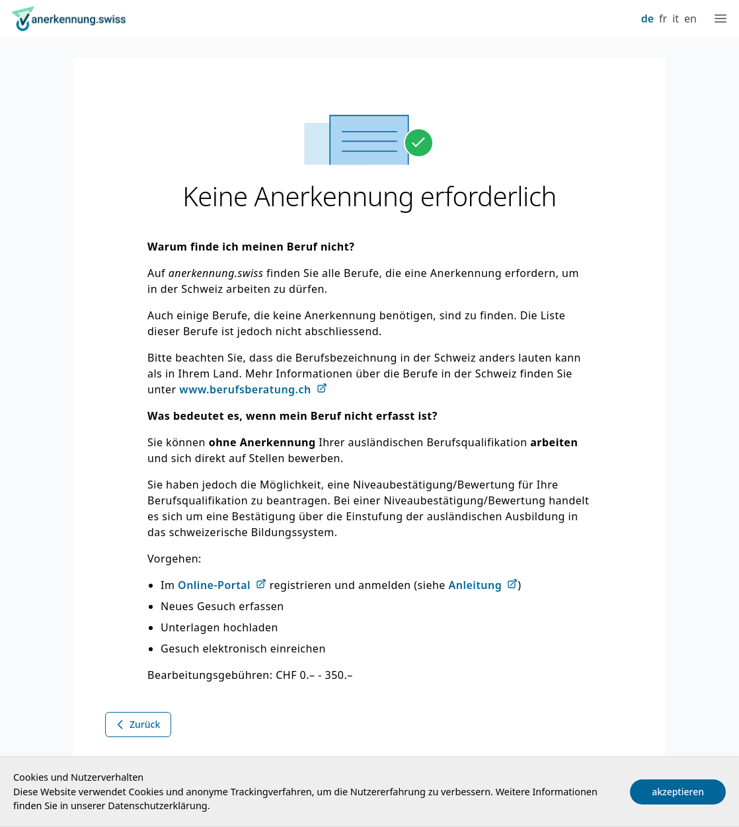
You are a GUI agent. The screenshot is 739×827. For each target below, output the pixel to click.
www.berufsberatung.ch (245, 389)
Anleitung (475, 585)
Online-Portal (214, 585)
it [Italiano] (675, 18)
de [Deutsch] (647, 18)
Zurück (137, 724)
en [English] (690, 18)
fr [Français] (663, 18)
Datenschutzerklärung (157, 805)
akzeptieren (678, 791)
